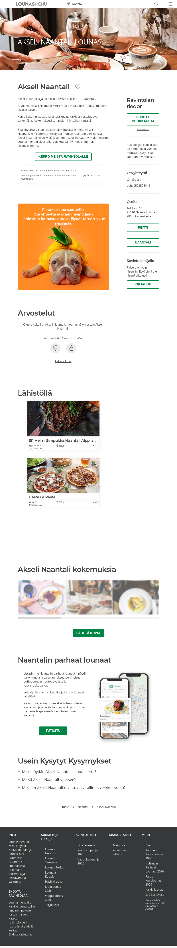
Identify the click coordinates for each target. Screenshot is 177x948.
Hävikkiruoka (54, 882)
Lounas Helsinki (50, 851)
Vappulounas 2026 (54, 898)
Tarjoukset (52, 905)
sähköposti (134, 180)
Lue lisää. (71, 170)
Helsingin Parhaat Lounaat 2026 (154, 868)
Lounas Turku (54, 868)
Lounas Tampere (51, 860)
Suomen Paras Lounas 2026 (154, 854)
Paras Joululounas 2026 (153, 881)
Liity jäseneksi (87, 845)
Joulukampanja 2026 (88, 852)
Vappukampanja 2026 (88, 862)
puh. (138, 186)
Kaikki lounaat (154, 890)
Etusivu (65, 807)
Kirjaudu (143, 284)
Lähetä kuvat (88, 633)
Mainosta (119, 845)
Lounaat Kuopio (50, 875)
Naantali (143, 242)
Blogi (148, 845)
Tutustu (53, 731)
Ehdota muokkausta (143, 119)
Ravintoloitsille (143, 129)
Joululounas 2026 (53, 889)
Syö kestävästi (154, 895)
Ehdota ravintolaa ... (20, 937)
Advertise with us (119, 852)
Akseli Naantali (107, 807)
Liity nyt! (141, 275)
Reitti (143, 227)
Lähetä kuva (63, 362)
